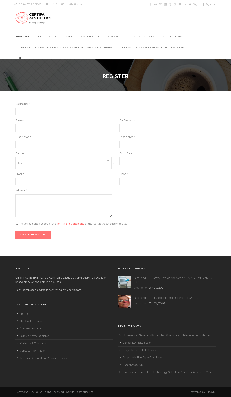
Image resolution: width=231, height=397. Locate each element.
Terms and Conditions (70, 223)
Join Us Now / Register (34, 336)
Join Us (134, 37)
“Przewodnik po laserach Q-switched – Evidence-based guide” (67, 47)
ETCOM (211, 392)
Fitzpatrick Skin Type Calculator (142, 357)
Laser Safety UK (133, 365)
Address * (21, 190)
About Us (45, 37)
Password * (22, 120)
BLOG (178, 37)
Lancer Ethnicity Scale (137, 342)
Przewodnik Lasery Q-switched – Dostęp (153, 47)
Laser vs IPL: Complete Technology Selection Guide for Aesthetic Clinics (168, 372)
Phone (123, 174)
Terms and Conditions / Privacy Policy (43, 358)
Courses (66, 37)
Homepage (22, 37)
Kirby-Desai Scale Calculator (140, 350)
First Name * (23, 137)
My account (157, 37)
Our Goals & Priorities (33, 321)
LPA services (90, 37)
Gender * (20, 153)
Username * (22, 103)
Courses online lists (32, 328)
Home (24, 313)
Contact (114, 37)
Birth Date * (126, 153)
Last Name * (127, 137)
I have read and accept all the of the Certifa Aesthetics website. (73, 223)
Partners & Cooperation (34, 343)
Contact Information (33, 350)
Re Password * (128, 120)
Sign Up (210, 4)
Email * (19, 174)
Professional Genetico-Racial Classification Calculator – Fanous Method (167, 335)
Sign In (197, 4)
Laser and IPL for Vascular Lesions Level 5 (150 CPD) (166, 297)
